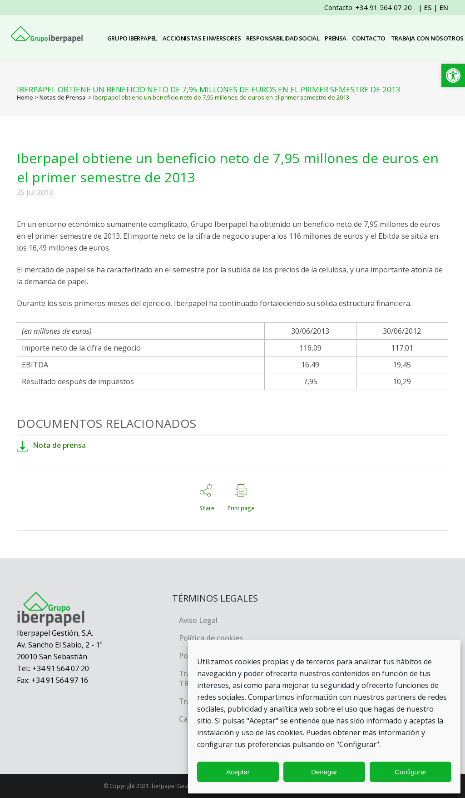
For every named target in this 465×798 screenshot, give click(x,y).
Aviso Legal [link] (198, 620)
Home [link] (25, 97)
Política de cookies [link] (211, 638)
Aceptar (238, 772)
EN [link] (444, 7)
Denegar (324, 772)
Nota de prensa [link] (51, 445)
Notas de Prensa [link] (62, 97)
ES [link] (428, 7)
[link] (453, 75)
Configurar (410, 772)
